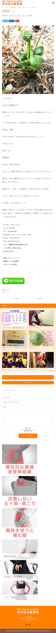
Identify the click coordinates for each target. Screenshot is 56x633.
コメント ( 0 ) (28, 382)
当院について (7, 258)
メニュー (17, 258)
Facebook (27, 625)
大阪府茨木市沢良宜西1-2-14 (18, 244)
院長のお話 (6, 11)
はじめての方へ (8, 251)
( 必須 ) (7, 397)
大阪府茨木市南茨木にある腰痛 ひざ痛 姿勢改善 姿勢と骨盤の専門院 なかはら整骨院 (24, 630)
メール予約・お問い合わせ (12, 248)
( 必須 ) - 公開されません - (12, 402)
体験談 (5, 261)
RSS (29, 625)
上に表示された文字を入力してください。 (28, 429)
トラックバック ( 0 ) (28, 385)
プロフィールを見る (10, 264)
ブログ (6, 7)
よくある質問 (13, 261)
